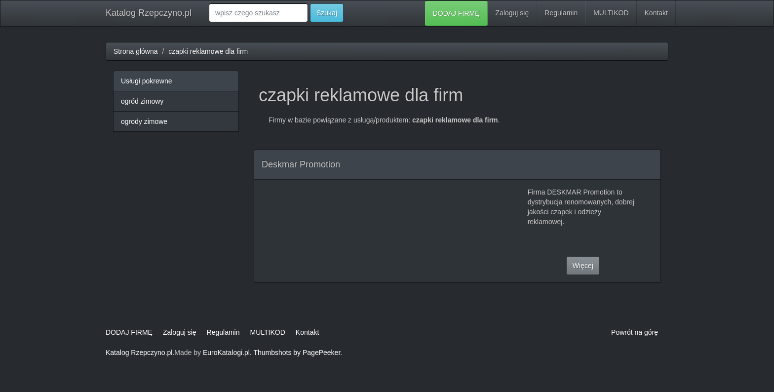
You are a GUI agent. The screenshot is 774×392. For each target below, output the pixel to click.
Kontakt (656, 13)
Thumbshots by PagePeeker (296, 352)
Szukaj (326, 13)
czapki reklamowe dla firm (208, 51)
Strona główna (136, 51)
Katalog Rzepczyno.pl (149, 13)
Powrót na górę (634, 332)
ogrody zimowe (144, 121)
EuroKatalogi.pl (226, 352)
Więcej (583, 266)
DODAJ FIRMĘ (456, 13)
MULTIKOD (610, 13)
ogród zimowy (142, 101)
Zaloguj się (512, 13)
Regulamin (561, 13)
